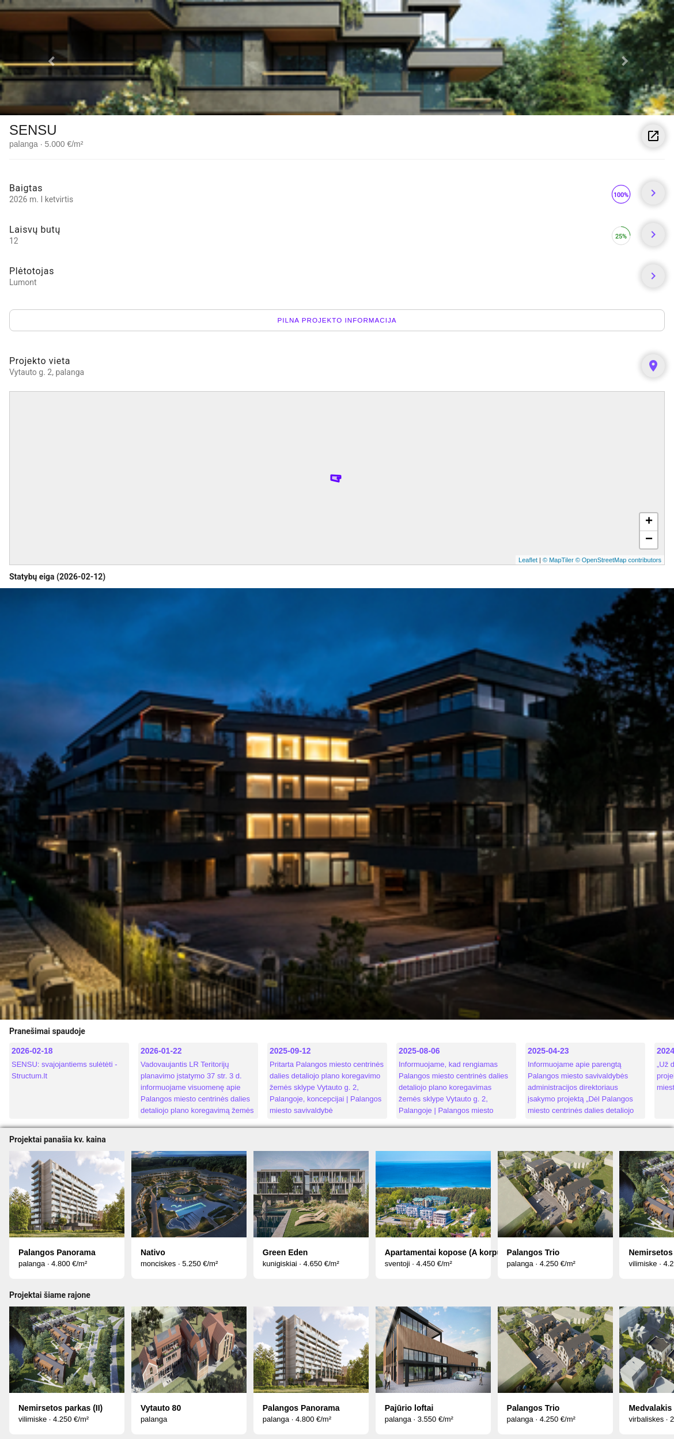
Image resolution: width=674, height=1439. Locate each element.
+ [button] (649, 522)
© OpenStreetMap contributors (618, 559)
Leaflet (527, 559)
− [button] (649, 539)
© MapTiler (558, 559)
